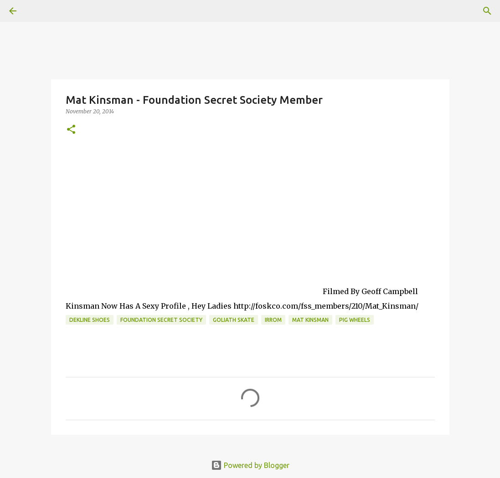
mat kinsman (310, 320)
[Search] (487, 11)
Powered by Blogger (250, 465)
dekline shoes (89, 320)
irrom (273, 320)
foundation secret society (161, 320)
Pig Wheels (354, 320)
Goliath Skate (233, 320)
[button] (71, 130)
